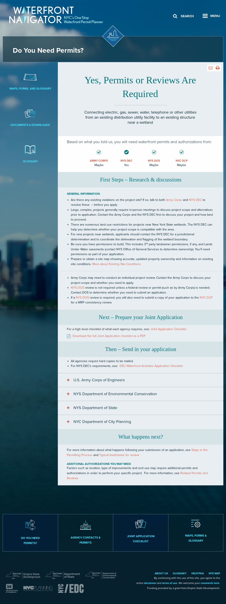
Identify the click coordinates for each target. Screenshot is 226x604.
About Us (161, 573)
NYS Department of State (95, 407)
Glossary (30, 153)
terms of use (169, 583)
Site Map (214, 573)
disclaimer (150, 583)
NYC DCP (206, 297)
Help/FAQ (197, 573)
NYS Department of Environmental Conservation (115, 393)
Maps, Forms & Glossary (196, 531)
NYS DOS (77, 288)
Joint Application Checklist (168, 329)
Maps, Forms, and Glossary (30, 80)
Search (187, 16)
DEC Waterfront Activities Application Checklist (151, 366)
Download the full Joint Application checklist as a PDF (109, 336)
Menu (215, 16)
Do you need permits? (30, 532)
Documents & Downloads (30, 117)
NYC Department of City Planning (102, 421)
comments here (210, 583)
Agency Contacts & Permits (85, 532)
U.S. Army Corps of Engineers (99, 380)
